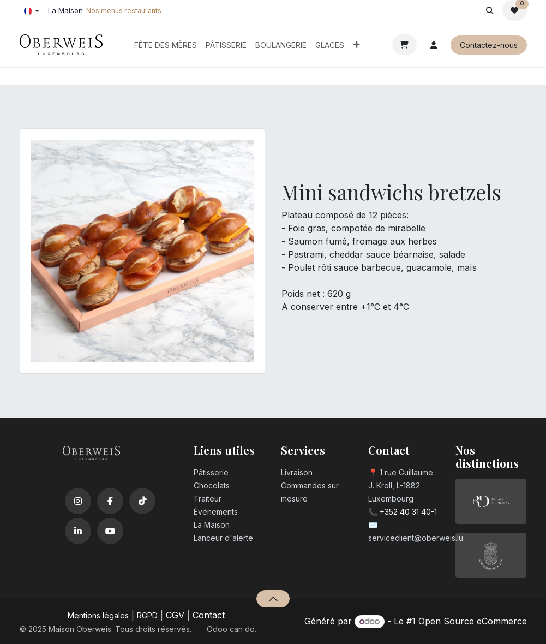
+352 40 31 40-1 (408, 511)
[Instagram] (78, 501)
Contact (209, 615)
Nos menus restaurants (123, 11)
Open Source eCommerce (472, 621)
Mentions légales (98, 615)
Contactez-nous (489, 45)
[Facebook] (110, 501)
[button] (490, 10)
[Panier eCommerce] (404, 44)
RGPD (147, 615)
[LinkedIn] (78, 531)
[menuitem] (165, 45)
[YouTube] (110, 531)
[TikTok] (142, 501)
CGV (175, 615)
